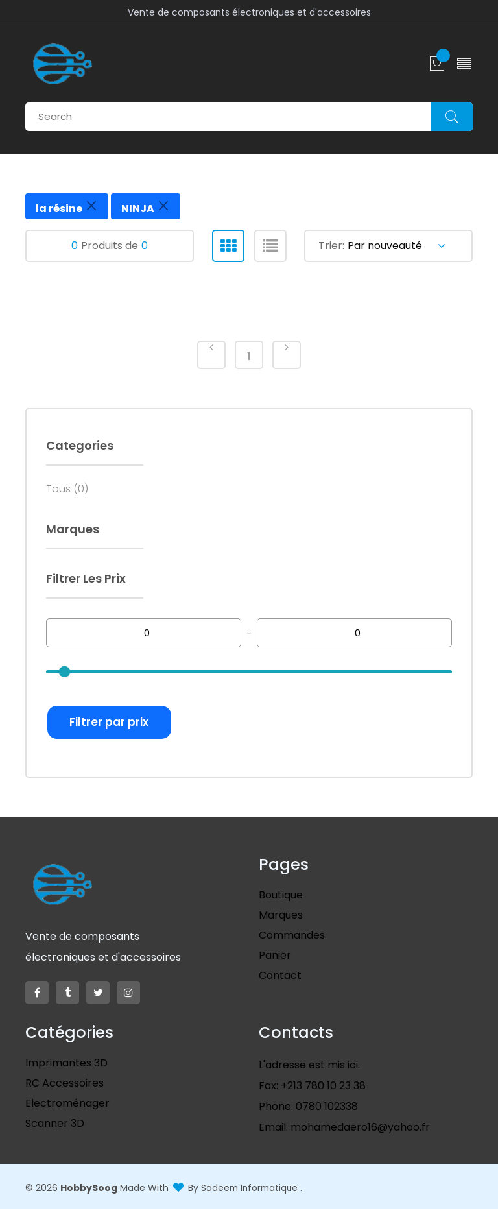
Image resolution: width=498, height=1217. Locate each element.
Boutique (281, 903)
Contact (280, 983)
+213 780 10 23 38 (322, 1094)
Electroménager (67, 1111)
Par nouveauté (396, 245)
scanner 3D (54, 1131)
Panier (275, 963)
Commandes (292, 943)
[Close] (91, 205)
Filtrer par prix (116, 727)
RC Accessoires (64, 1091)
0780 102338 (325, 1114)
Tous (67, 493)
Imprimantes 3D (66, 1071)
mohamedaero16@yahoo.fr (359, 1135)
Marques (281, 923)
